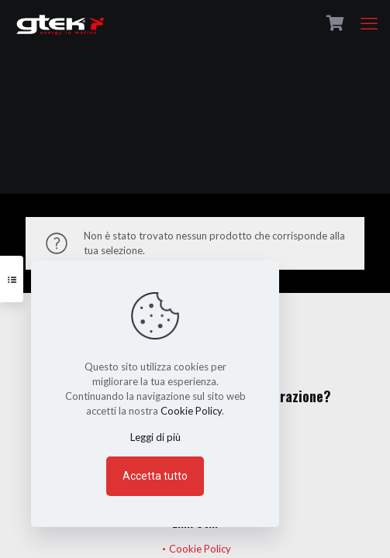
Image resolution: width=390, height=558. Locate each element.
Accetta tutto (155, 476)
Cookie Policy (200, 548)
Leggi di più (155, 437)
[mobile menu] (369, 23)
